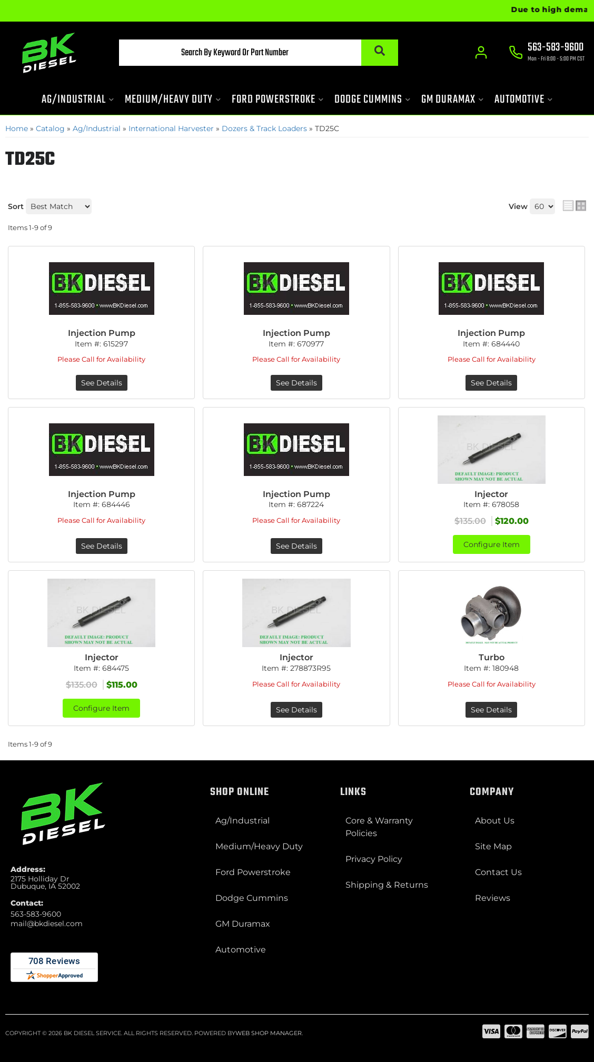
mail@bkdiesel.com (47, 923)
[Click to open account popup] (481, 52)
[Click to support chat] (546, 53)
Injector (491, 494)
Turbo (491, 657)
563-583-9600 (36, 914)
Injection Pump (101, 333)
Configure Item (491, 544)
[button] (258, 52)
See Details (101, 383)
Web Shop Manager (268, 1033)
